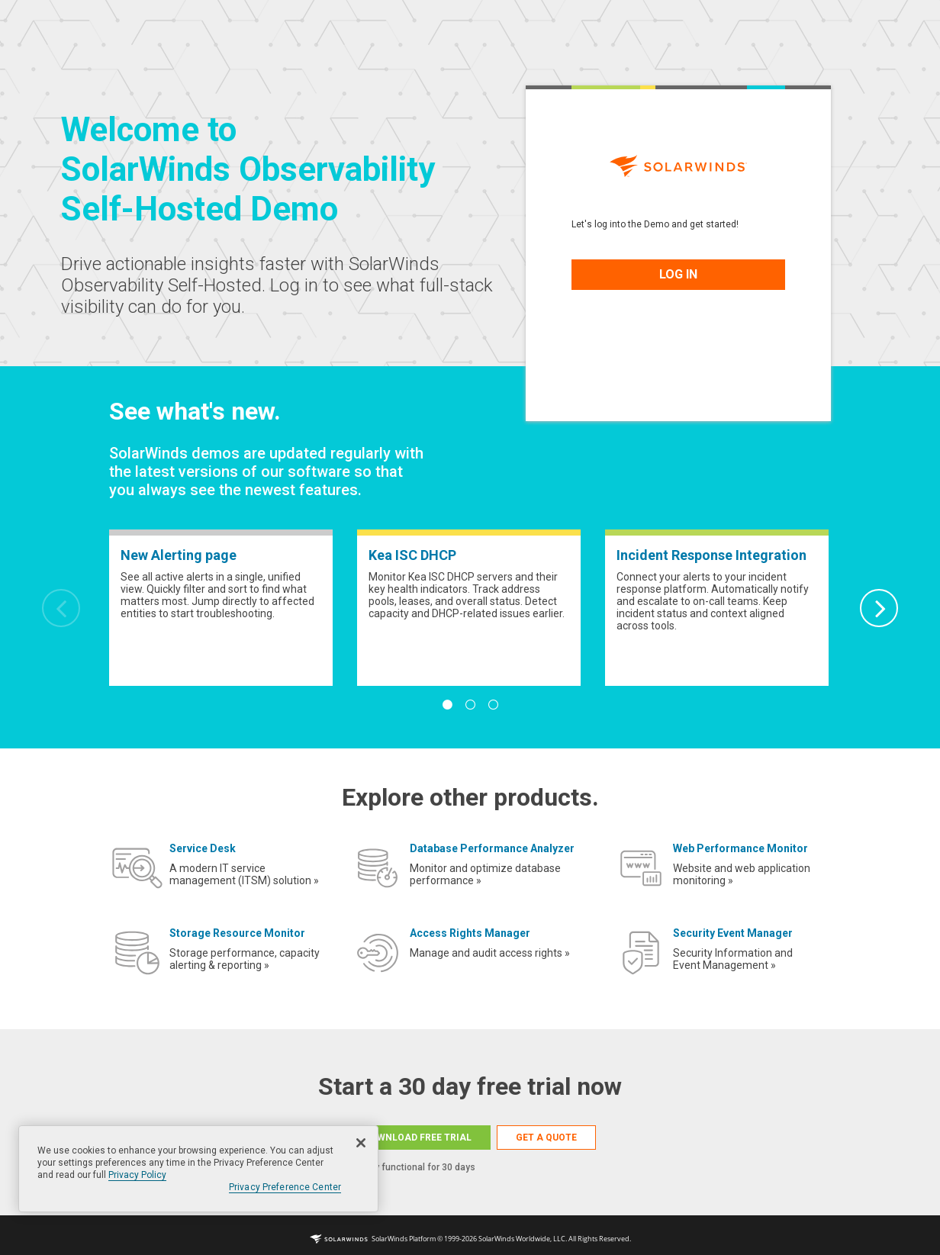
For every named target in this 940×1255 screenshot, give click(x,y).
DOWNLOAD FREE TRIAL (418, 1137)
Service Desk (202, 848)
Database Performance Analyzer (492, 848)
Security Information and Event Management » (733, 959)
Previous (61, 608)
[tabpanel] (221, 607)
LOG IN (678, 274)
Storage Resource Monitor (237, 933)
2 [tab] (470, 705)
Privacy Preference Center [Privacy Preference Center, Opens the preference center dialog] (285, 1187)
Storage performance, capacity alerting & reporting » (244, 959)
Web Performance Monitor (740, 848)
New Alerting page (179, 555)
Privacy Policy (137, 1175)
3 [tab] (493, 705)
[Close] (361, 1143)
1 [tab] (447, 705)
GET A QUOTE (546, 1137)
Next (879, 608)
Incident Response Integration (711, 555)
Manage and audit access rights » (490, 953)
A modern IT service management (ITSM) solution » (244, 874)
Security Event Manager (733, 933)
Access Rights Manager (470, 933)
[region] (198, 1168)
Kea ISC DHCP (412, 555)
